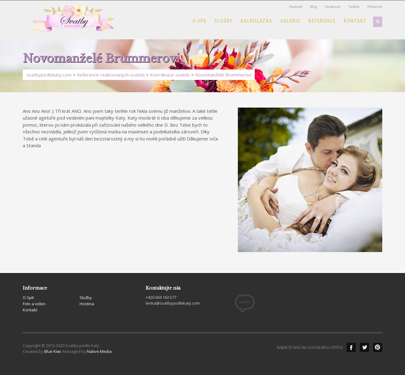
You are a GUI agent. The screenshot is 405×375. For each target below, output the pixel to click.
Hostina (87, 303)
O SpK (199, 21)
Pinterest (375, 7)
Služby (223, 21)
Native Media (99, 351)
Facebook (332, 7)
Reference (322, 21)
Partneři (295, 7)
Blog (313, 7)
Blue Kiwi (52, 351)
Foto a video (34, 303)
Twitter (354, 7)
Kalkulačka (256, 21)
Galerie (290, 21)
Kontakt (355, 21)
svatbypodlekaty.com (49, 75)
